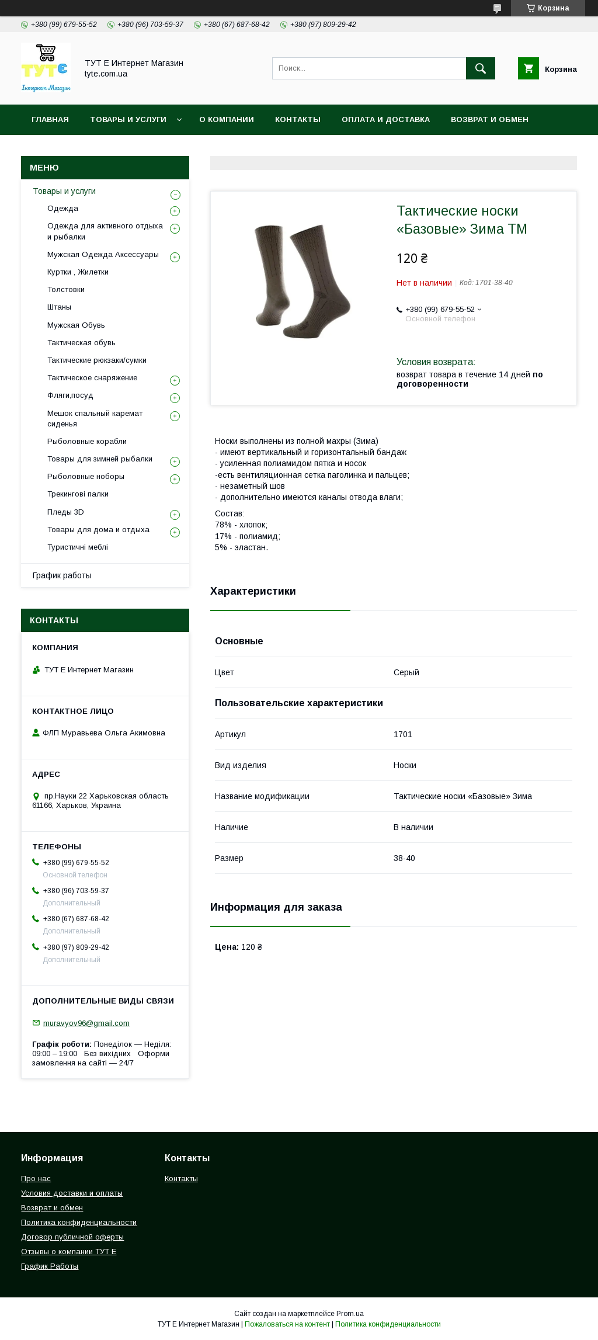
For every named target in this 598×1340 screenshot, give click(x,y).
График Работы (49, 1266)
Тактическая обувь (81, 342)
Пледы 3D (65, 512)
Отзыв (392, 149)
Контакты (298, 119)
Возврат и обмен (490, 119)
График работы (62, 575)
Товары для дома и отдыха (98, 529)
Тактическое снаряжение (92, 377)
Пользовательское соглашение (281, 149)
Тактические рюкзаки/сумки (97, 360)
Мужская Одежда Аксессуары (103, 254)
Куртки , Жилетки (78, 272)
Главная (50, 119)
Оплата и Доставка (386, 119)
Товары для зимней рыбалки (99, 458)
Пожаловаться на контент (287, 1324)
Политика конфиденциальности (108, 149)
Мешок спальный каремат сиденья (94, 418)
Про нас (36, 1178)
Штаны (59, 307)
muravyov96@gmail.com (86, 1022)
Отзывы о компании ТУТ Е (68, 1251)
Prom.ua (350, 1314)
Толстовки (66, 289)
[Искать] (480, 68)
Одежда (62, 208)
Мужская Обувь (76, 325)
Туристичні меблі (77, 547)
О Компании (226, 119)
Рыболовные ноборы (85, 476)
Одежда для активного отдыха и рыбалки (105, 231)
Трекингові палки (78, 494)
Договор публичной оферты (72, 1237)
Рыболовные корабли (87, 441)
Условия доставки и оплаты (72, 1193)
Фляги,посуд (70, 395)
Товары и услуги (128, 119)
